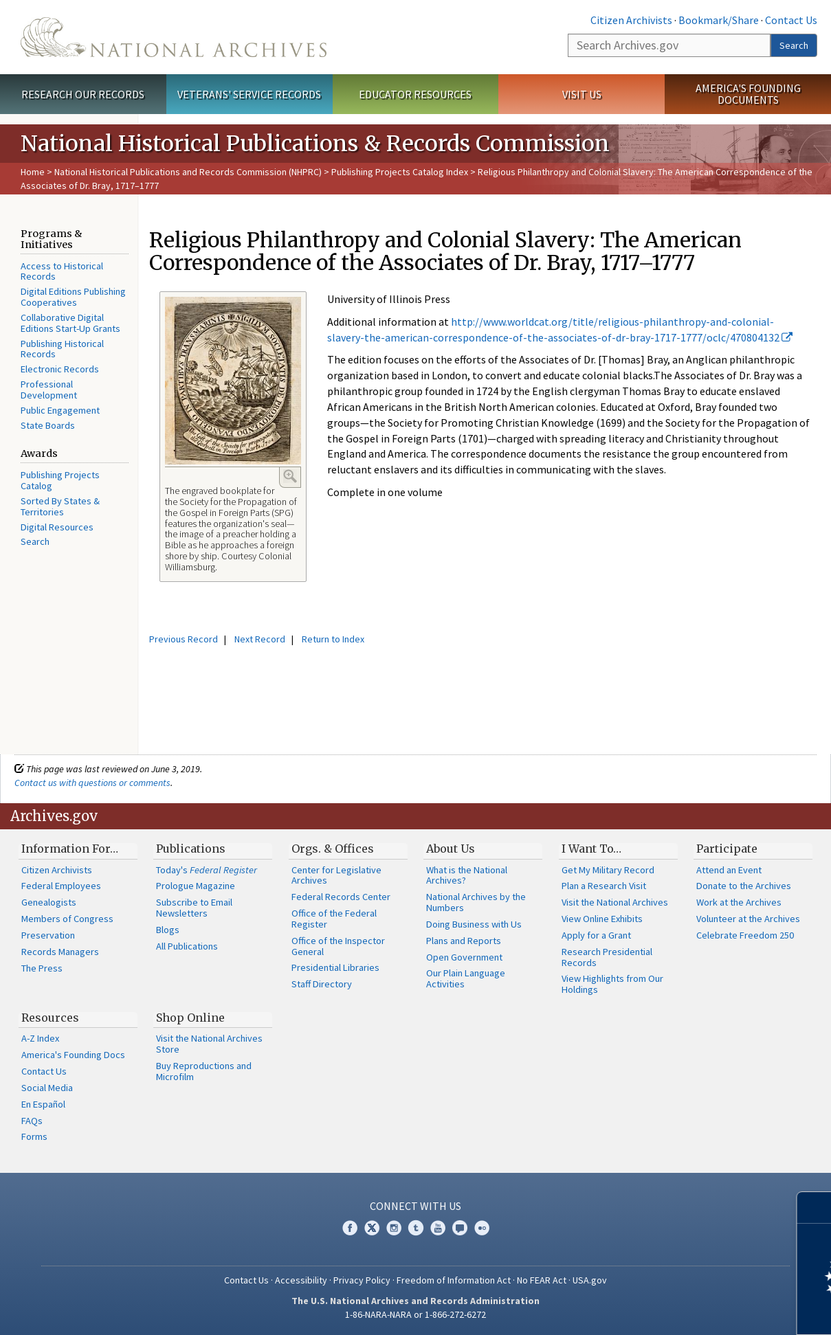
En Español (43, 1104)
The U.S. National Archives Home (173, 37)
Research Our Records (82, 94)
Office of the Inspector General (338, 946)
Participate (726, 848)
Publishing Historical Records (62, 349)
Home (33, 172)
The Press (42, 968)
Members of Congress (67, 918)
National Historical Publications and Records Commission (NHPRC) (188, 172)
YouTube (438, 1228)
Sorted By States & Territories (60, 506)
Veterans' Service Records (249, 94)
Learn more (708, 1310)
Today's (206, 870)
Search (793, 45)
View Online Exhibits (602, 918)
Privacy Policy (361, 1280)
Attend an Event (729, 870)
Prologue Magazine (195, 885)
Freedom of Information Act (454, 1280)
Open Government (464, 957)
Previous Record (183, 639)
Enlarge (290, 476)
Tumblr (416, 1228)
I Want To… (591, 848)
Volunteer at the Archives (748, 918)
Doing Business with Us (474, 924)
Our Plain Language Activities (465, 978)
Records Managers (60, 951)
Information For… (69, 848)
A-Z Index (40, 1038)
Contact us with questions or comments (92, 782)
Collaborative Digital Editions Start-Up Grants (70, 323)
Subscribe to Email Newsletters (194, 907)
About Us (450, 848)
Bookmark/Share (718, 20)
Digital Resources (57, 527)
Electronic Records (60, 369)
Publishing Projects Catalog (60, 480)
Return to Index (333, 639)
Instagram (394, 1228)
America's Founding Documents (748, 93)
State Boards (48, 425)
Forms (34, 1136)
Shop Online (190, 1017)
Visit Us (581, 94)
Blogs (167, 929)
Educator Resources (415, 94)
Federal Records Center (340, 896)
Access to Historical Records (62, 271)
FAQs (32, 1120)
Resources (50, 1017)
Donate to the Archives (743, 885)
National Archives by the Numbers (476, 902)
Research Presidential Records (607, 957)
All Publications (187, 946)
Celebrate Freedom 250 (745, 935)
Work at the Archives (739, 902)
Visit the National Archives (615, 902)
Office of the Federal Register (334, 918)
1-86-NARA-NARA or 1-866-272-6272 (415, 1314)
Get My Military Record (608, 870)
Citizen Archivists (631, 20)
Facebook (350, 1228)
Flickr (482, 1228)
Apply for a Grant (596, 935)
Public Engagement (60, 410)
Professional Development (49, 389)
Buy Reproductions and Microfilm (204, 1071)
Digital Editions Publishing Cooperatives (73, 296)
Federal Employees (61, 885)
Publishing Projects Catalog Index (399, 172)
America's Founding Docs (73, 1054)
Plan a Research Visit (604, 885)
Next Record (259, 639)
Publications (190, 848)
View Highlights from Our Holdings (612, 984)
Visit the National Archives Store (209, 1043)
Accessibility (301, 1280)
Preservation (48, 935)
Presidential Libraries (335, 967)
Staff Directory (321, 984)
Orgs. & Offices (332, 848)
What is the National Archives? (466, 875)
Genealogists (48, 902)
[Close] (814, 1207)
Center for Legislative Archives (336, 875)
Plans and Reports (463, 940)
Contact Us (791, 20)
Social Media (47, 1087)
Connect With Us (415, 1206)
